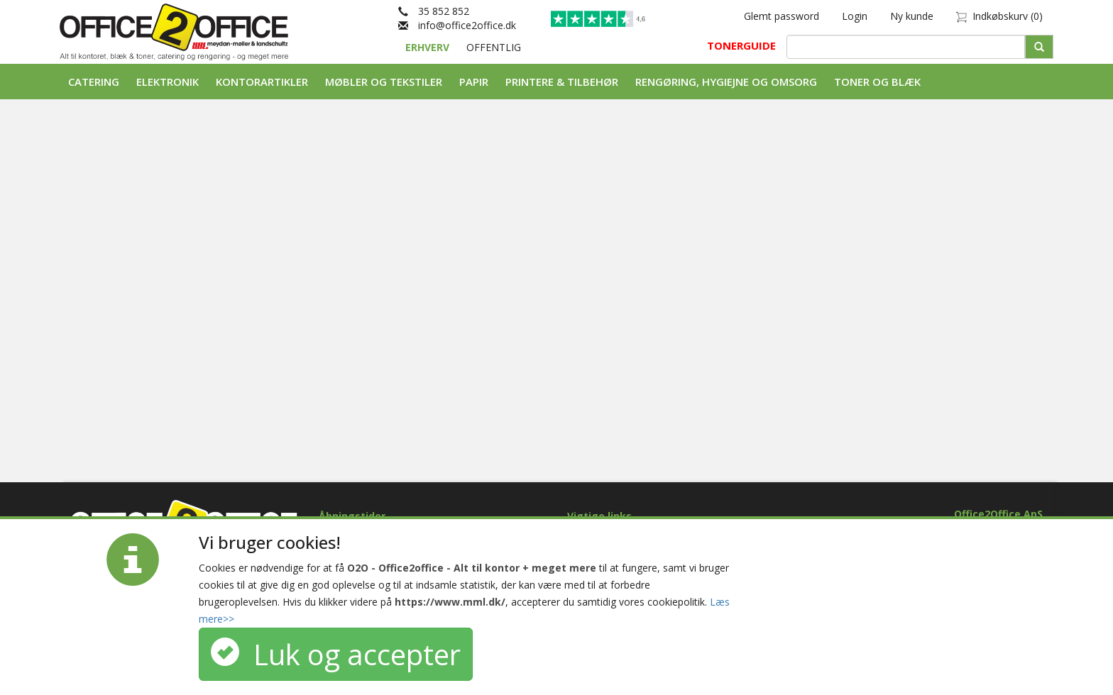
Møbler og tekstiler (383, 81)
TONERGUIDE (741, 45)
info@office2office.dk (457, 25)
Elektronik (167, 81)
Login (854, 16)
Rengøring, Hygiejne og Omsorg (726, 81)
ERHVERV (428, 47)
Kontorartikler (262, 81)
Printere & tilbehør (561, 81)
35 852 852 (433, 11)
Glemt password (781, 16)
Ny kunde (911, 16)
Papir (473, 81)
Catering (93, 81)
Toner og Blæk (877, 81)
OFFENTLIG (493, 47)
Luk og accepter (336, 654)
